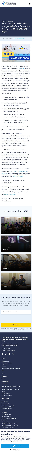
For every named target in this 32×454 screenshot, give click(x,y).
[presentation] (16, 318)
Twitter (6, 354)
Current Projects (6, 393)
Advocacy (6, 231)
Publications (5, 381)
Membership (5, 398)
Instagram (13, 354)
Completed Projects (7, 395)
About (3, 358)
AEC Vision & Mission (7, 363)
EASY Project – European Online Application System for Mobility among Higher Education (10, 425)
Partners (4, 365)
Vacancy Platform (6, 416)
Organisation (5, 361)
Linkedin (10, 354)
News (10, 38)
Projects (6, 250)
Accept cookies (15, 446)
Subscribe (15, 325)
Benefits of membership (8, 405)
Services (6, 287)
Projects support (6, 422)
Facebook (3, 354)
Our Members (5, 401)
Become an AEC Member (8, 407)
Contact (4, 366)
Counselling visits (6, 414)
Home (4, 38)
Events (5, 268)
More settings (15, 450)
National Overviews (7, 408)
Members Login (6, 403)
